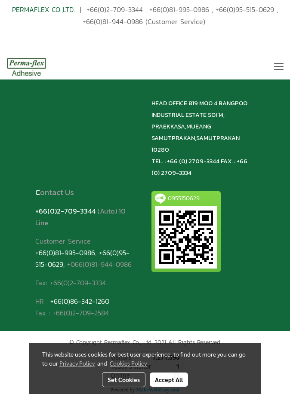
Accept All (169, 379)
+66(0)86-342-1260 (79, 301)
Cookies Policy (128, 363)
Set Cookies (124, 379)
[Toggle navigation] (278, 67)
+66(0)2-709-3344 (114, 9)
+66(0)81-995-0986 (179, 9)
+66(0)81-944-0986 (113, 21)
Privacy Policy (77, 363)
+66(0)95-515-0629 (245, 9)
